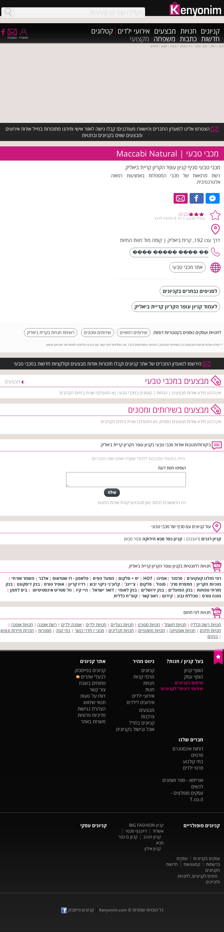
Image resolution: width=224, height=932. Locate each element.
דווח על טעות (93, 696)
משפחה (164, 39)
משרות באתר (93, 721)
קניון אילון (153, 848)
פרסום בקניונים (189, 683)
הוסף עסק (193, 676)
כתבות (188, 39)
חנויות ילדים (96, 625)
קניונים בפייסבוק (90, 670)
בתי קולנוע (193, 761)
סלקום (146, 584)
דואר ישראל (103, 590)
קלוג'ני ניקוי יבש (105, 584)
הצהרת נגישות (92, 708)
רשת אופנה (47, 625)
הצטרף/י (12, 35)
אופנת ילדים (71, 625)
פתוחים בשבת (92, 683)
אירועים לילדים (140, 702)
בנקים (212, 636)
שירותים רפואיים (133, 332)
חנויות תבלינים (121, 630)
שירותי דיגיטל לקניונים (182, 689)
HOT (147, 578)
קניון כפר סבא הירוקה (162, 539)
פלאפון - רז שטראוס (71, 578)
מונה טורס (211, 596)
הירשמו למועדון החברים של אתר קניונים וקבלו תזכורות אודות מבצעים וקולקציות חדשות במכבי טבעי (112, 363)
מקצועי (139, 39)
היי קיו (82, 590)
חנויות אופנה (22, 625)
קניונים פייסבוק (77, 910)
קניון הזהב (152, 837)
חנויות (188, 31)
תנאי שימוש (94, 702)
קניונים (210, 31)
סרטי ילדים (193, 768)
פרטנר (176, 578)
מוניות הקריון (209, 584)
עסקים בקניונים (206, 858)
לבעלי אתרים (90, 676)
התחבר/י (23, 35)
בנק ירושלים (152, 590)
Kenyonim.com (113, 910)
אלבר (43, 578)
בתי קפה (63, 630)
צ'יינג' (129, 584)
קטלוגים (102, 31)
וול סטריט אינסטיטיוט (51, 590)
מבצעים (165, 31)
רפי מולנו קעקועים (204, 578)
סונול (161, 584)
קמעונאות (191, 864)
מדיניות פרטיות (92, 715)
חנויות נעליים (122, 625)
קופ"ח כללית (126, 596)
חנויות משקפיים (151, 630)
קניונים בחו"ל (141, 723)
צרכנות (147, 716)
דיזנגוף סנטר (136, 831)
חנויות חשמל (175, 625)
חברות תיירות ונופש (17, 630)
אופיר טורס (54, 584)
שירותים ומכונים (97, 332)
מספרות (44, 630)
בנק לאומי (127, 590)
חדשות (210, 39)
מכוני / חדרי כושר (89, 630)
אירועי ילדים (134, 31)
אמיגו (162, 578)
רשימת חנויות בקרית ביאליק (50, 332)
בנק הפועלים (180, 590)
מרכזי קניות (143, 676)
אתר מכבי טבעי (187, 267)
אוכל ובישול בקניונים (135, 729)
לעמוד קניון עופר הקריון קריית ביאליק (175, 306)
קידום (167, 596)
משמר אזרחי (22, 578)
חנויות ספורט (149, 625)
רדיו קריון (76, 584)
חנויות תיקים (210, 630)
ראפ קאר (150, 596)
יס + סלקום (128, 578)
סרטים (197, 755)
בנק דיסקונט (28, 584)
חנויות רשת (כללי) (206, 625)
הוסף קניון (193, 670)
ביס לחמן (18, 590)
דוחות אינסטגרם (188, 748)
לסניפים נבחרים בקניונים (190, 291)
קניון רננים (211, 539)
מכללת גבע (187, 596)
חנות (149, 689)
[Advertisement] (70, 242)
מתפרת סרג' (181, 584)
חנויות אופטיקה (182, 630)
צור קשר (98, 689)
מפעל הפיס (103, 578)
